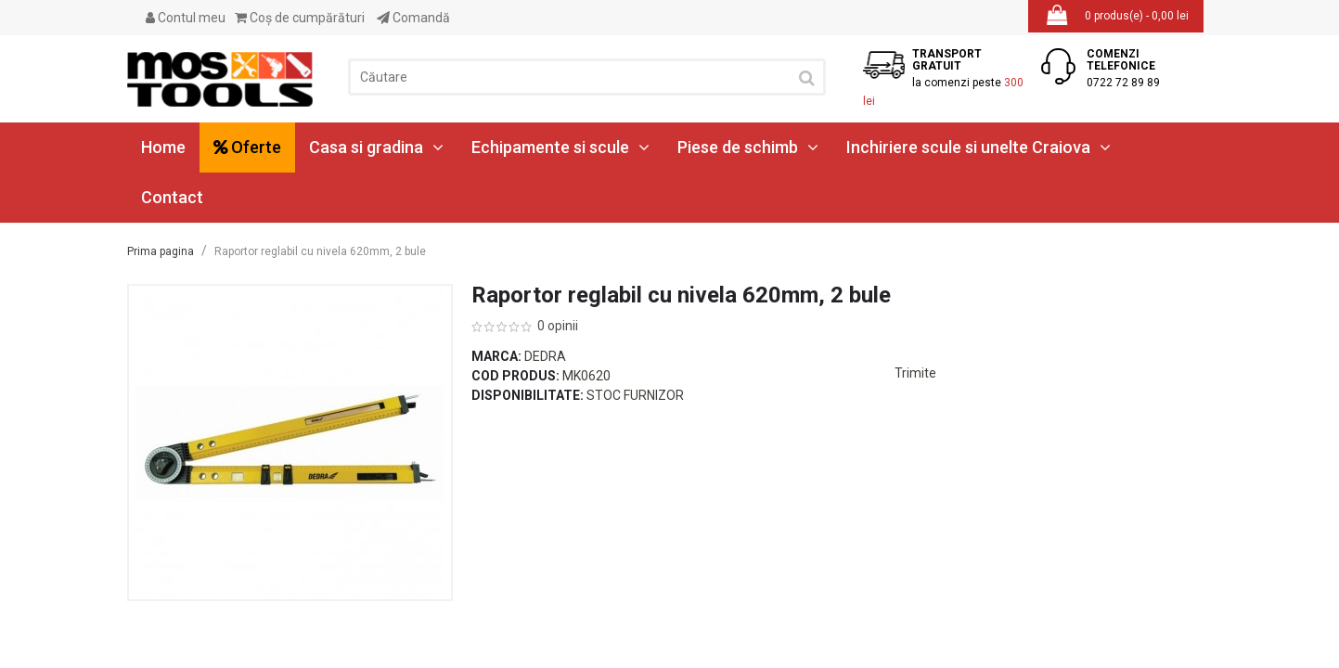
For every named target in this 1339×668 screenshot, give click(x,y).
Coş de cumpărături (300, 17)
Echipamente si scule (560, 147)
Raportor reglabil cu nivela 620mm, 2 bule (320, 251)
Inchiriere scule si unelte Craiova (978, 147)
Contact (172, 197)
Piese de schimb (747, 147)
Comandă (413, 17)
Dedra (545, 356)
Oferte (247, 147)
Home (163, 147)
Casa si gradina (376, 147)
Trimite (915, 373)
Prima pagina (160, 251)
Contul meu (185, 17)
